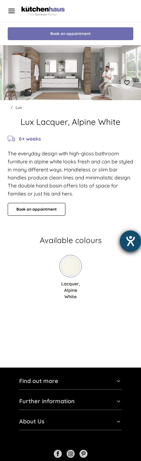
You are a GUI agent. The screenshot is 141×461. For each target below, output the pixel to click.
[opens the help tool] (130, 241)
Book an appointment (70, 33)
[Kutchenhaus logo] (43, 11)
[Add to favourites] (126, 82)
